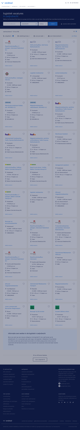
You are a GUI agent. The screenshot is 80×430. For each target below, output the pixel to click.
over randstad (31, 6)
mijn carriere (6, 393)
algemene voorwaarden (28, 374)
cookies (62, 421)
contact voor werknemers (28, 398)
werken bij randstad (27, 421)
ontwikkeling (6, 396)
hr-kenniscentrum (26, 381)
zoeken (53, 23)
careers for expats (8, 384)
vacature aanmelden (27, 371)
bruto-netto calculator (9, 413)
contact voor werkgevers (28, 401)
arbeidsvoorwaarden (8, 406)
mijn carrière (23, 6)
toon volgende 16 (40, 359)
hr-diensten (25, 376)
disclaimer (68, 421)
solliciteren (6, 403)
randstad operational (8, 374)
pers (23, 406)
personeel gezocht (27, 386)
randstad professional (9, 376)
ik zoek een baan (6, 6)
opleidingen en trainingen (10, 401)
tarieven (24, 384)
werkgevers (15, 6)
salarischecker (7, 411)
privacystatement (53, 421)
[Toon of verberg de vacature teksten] (75, 32)
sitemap (74, 421)
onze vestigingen (26, 403)
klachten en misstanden (28, 408)
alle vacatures (7, 371)
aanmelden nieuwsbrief (28, 389)
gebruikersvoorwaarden (40, 421)
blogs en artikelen (8, 408)
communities (6, 398)
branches (24, 379)
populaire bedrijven (8, 381)
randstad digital (7, 379)
